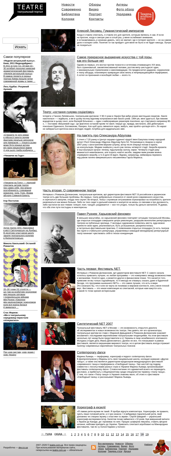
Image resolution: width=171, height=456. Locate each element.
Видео (94, 9)
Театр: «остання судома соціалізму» (68, 112)
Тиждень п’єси (115, 451)
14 (122, 434)
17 (137, 434)
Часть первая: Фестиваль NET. (99, 269)
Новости (68, 4)
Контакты (96, 19)
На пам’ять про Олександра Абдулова (104, 135)
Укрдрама (123, 14)
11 (107, 434)
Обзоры (95, 4)
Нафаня (148, 444)
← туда (46, 434)
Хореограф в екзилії (91, 407)
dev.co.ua (23, 447)
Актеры (122, 4)
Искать (20, 47)
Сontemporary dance (91, 352)
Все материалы (106, 443)
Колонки (68, 19)
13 (117, 434)
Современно (71, 9)
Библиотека (71, 14)
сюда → (60, 434)
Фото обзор (125, 9)
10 (102, 434)
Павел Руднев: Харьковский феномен (104, 214)
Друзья (127, 451)
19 (147, 434)
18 (142, 434)
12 (112, 434)
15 (127, 434)
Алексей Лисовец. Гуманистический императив (110, 31)
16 (132, 434)
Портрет (95, 14)
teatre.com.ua (56, 445)
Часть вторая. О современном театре (69, 190)
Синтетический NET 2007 (95, 324)
